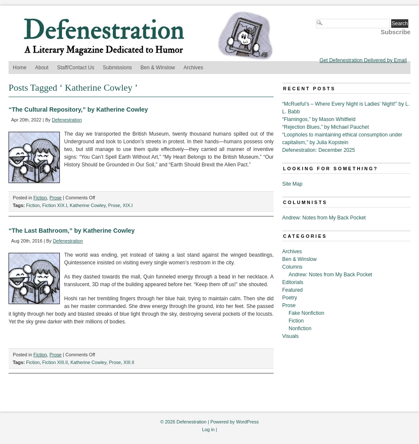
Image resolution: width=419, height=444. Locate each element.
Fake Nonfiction (306, 313)
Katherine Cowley (88, 205)
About (41, 68)
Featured (292, 290)
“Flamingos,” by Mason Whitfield (318, 119)
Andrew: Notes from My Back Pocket (324, 218)
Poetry (289, 298)
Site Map (292, 184)
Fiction (40, 197)
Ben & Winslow (158, 68)
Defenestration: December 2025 (318, 150)
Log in (208, 429)
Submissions (117, 68)
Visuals (290, 336)
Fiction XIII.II (55, 362)
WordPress (247, 421)
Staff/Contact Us (75, 68)
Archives (193, 68)
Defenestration (67, 119)
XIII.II (129, 362)
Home (20, 68)
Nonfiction (300, 329)
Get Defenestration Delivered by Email (363, 60)
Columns (292, 267)
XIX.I (128, 205)
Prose (56, 197)
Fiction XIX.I (54, 205)
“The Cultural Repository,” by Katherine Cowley (78, 109)
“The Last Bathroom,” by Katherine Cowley (72, 230)
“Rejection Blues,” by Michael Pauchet (325, 127)
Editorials (292, 282)
